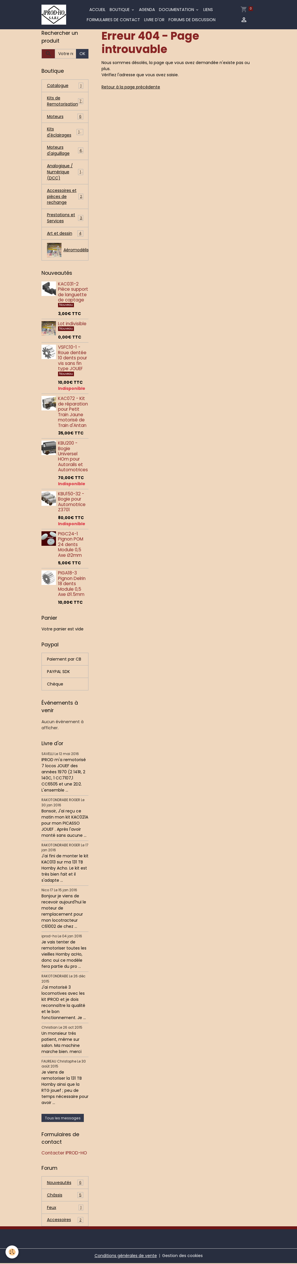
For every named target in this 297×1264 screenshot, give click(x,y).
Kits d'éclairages (65, 132)
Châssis (65, 1196)
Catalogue (65, 86)
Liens (208, 9)
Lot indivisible (72, 324)
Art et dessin (65, 234)
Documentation (177, 9)
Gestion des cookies (182, 1256)
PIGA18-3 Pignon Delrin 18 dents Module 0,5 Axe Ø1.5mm (72, 584)
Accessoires (65, 1221)
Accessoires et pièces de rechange (65, 197)
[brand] (53, 15)
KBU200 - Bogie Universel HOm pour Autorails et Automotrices (73, 457)
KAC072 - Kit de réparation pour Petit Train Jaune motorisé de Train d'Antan (73, 412)
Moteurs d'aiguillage (65, 151)
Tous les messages (63, 1118)
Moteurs (65, 117)
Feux (65, 1208)
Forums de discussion (192, 20)
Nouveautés (65, 1183)
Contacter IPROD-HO (64, 1153)
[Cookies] (12, 1251)
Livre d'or (154, 20)
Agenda (147, 9)
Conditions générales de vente (126, 1256)
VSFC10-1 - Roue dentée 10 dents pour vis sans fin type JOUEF (72, 358)
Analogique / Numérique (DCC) (65, 172)
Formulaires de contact (113, 20)
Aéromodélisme (68, 250)
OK (82, 54)
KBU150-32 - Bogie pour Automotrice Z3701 (72, 502)
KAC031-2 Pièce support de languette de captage (73, 292)
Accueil (97, 9)
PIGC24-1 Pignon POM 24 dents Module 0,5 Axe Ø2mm (70, 545)
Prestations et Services (65, 218)
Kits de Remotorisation (65, 101)
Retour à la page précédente (131, 87)
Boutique (120, 9)
